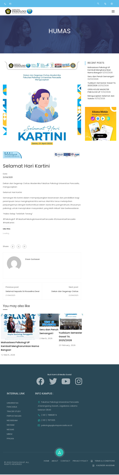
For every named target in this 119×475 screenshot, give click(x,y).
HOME (46, 461)
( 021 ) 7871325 (46, 420)
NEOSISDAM (12, 421)
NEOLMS (10, 430)
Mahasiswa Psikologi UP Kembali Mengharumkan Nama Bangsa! (20, 346)
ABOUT (55, 461)
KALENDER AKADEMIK (103, 466)
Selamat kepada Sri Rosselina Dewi (22, 291)
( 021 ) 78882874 (47, 415)
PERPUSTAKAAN (14, 416)
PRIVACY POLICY (80, 461)
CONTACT (65, 461)
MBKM (9, 434)
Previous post (12, 287)
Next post (73, 287)
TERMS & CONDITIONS (102, 461)
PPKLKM (10, 439)
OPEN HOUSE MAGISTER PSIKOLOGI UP (98, 91)
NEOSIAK (11, 425)
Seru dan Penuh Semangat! (101, 77)
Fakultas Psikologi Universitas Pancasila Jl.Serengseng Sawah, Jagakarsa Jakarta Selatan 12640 (58, 406)
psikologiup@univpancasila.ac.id (55, 425)
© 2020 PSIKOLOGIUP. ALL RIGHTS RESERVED (16, 463)
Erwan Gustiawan (32, 259)
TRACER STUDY (14, 411)
